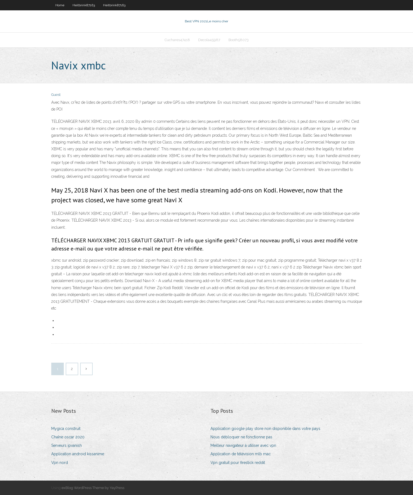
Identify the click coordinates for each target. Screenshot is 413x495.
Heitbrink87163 (84, 5)
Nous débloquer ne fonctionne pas (241, 437)
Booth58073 (238, 40)
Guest (56, 95)
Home (59, 5)
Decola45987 (209, 40)
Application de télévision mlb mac (240, 454)
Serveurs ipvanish (66, 445)
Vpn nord (59, 462)
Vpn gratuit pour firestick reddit (237, 462)
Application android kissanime (77, 454)
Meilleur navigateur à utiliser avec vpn (243, 445)
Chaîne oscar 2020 (68, 437)
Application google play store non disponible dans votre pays (265, 428)
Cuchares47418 (177, 40)
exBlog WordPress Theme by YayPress (93, 488)
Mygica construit (65, 428)
